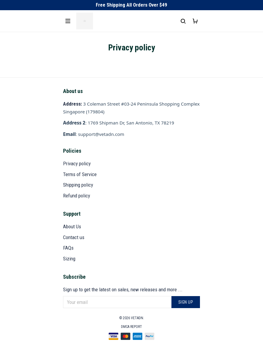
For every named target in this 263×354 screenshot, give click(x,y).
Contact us (73, 237)
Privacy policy (77, 163)
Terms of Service (80, 174)
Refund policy (76, 196)
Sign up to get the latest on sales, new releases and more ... (123, 289)
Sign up (185, 302)
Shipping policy (78, 185)
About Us (72, 227)
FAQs (68, 248)
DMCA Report (131, 327)
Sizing (69, 259)
